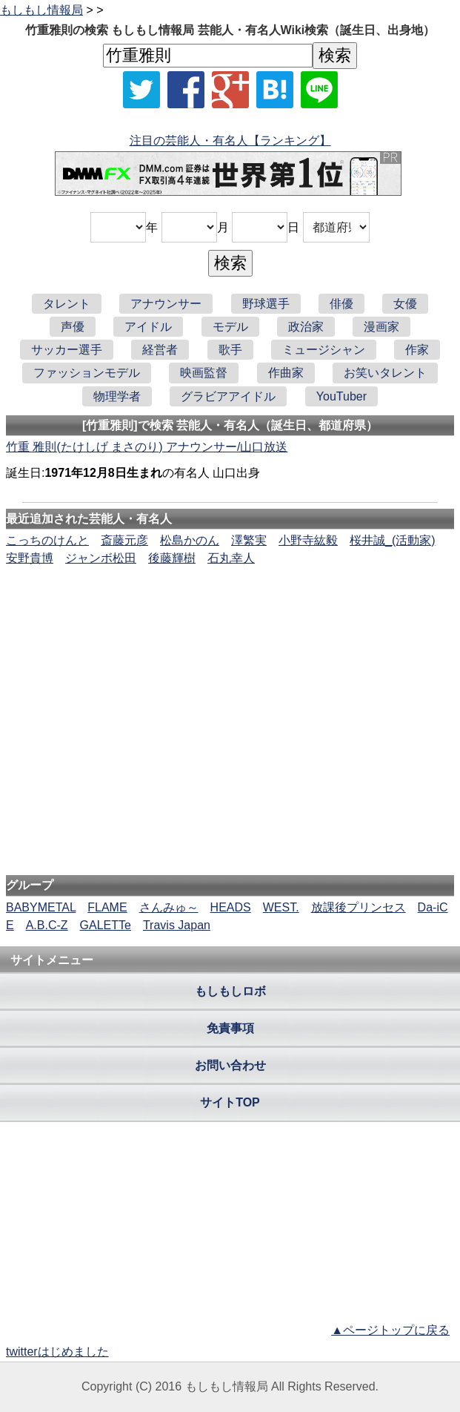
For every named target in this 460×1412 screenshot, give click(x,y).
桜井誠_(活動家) (393, 540)
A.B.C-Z (47, 925)
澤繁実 (249, 540)
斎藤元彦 (124, 540)
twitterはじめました (57, 1351)
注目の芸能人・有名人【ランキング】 (230, 140)
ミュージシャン (323, 349)
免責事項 (230, 1028)
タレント (66, 303)
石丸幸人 (231, 558)
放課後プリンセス (358, 907)
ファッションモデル (86, 372)
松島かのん (189, 540)
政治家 (306, 326)
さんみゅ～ (169, 907)
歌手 (230, 349)
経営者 (160, 349)
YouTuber (341, 396)
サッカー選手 (66, 349)
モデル (230, 326)
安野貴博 (29, 558)
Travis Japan (176, 925)
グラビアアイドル (228, 396)
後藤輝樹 (172, 558)
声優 (72, 326)
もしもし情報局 (41, 10)
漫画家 (381, 326)
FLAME (107, 907)
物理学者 (117, 396)
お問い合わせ (230, 1065)
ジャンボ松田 (100, 558)
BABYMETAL (41, 907)
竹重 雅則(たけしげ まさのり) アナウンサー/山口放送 (146, 447)
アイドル (148, 326)
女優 (405, 303)
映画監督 (203, 372)
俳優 (341, 303)
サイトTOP (230, 1102)
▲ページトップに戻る (390, 1330)
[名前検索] (208, 55)
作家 (417, 349)
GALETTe (105, 925)
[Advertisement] (230, 612)
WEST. (281, 907)
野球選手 (266, 303)
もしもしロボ (230, 991)
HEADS (230, 907)
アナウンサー (165, 303)
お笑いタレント (385, 372)
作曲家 (286, 372)
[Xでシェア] (141, 89)
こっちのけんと (47, 540)
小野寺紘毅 (308, 540)
